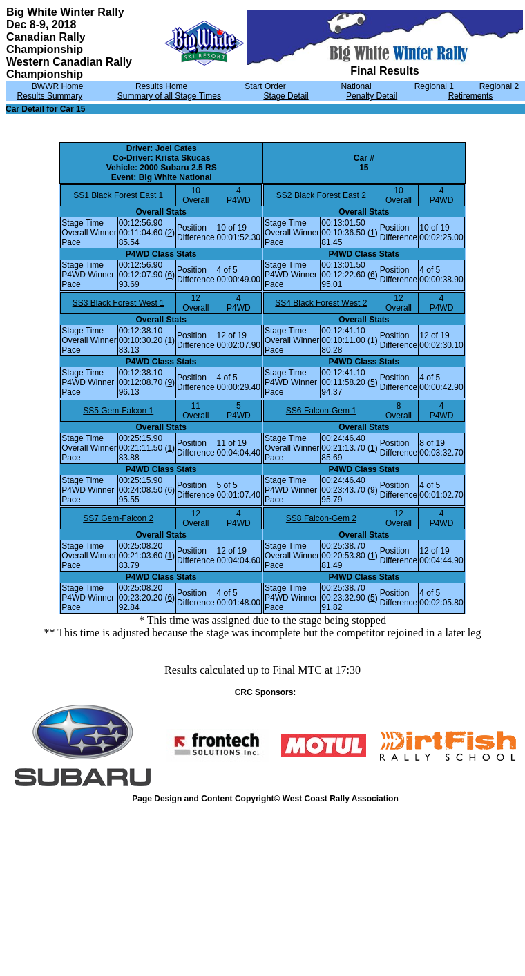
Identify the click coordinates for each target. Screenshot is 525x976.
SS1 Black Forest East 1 (118, 195)
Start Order (265, 86)
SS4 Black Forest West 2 (321, 303)
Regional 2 (499, 86)
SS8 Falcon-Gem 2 (321, 518)
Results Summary (50, 96)
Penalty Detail (371, 96)
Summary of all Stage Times (169, 96)
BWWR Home (58, 86)
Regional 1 (434, 86)
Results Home (161, 86)
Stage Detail (285, 96)
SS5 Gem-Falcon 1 (118, 411)
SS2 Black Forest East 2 (321, 195)
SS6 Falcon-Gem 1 (321, 411)
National (356, 86)
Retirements (470, 96)
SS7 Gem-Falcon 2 (118, 518)
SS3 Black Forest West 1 (118, 303)
